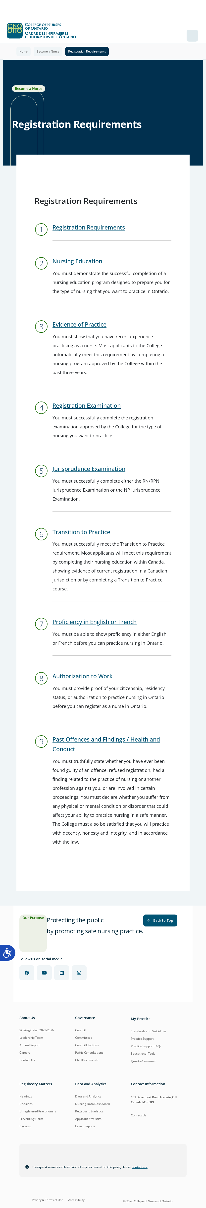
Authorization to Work (82, 676)
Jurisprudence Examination (88, 469)
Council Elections (87, 1045)
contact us (140, 1167)
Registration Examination (86, 405)
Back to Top (160, 920)
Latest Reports (85, 1126)
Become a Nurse (48, 51)
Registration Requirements (88, 227)
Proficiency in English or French (94, 622)
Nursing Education (77, 261)
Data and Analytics (88, 1096)
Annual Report (29, 1045)
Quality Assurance (143, 1061)
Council (80, 1030)
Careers (24, 1052)
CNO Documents (86, 1060)
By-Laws (25, 1126)
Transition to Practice (81, 532)
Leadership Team (31, 1037)
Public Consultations (89, 1052)
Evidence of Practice (79, 324)
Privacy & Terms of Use (47, 1200)
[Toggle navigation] (192, 36)
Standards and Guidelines (148, 1031)
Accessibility (76, 1200)
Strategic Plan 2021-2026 (36, 1030)
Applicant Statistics (88, 1119)
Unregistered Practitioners (37, 1111)
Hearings (25, 1096)
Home (23, 51)
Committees (83, 1037)
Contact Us (27, 1060)
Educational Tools (143, 1053)
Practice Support (142, 1038)
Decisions (26, 1104)
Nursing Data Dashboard (92, 1104)
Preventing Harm (31, 1119)
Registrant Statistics (89, 1111)
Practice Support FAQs (146, 1046)
